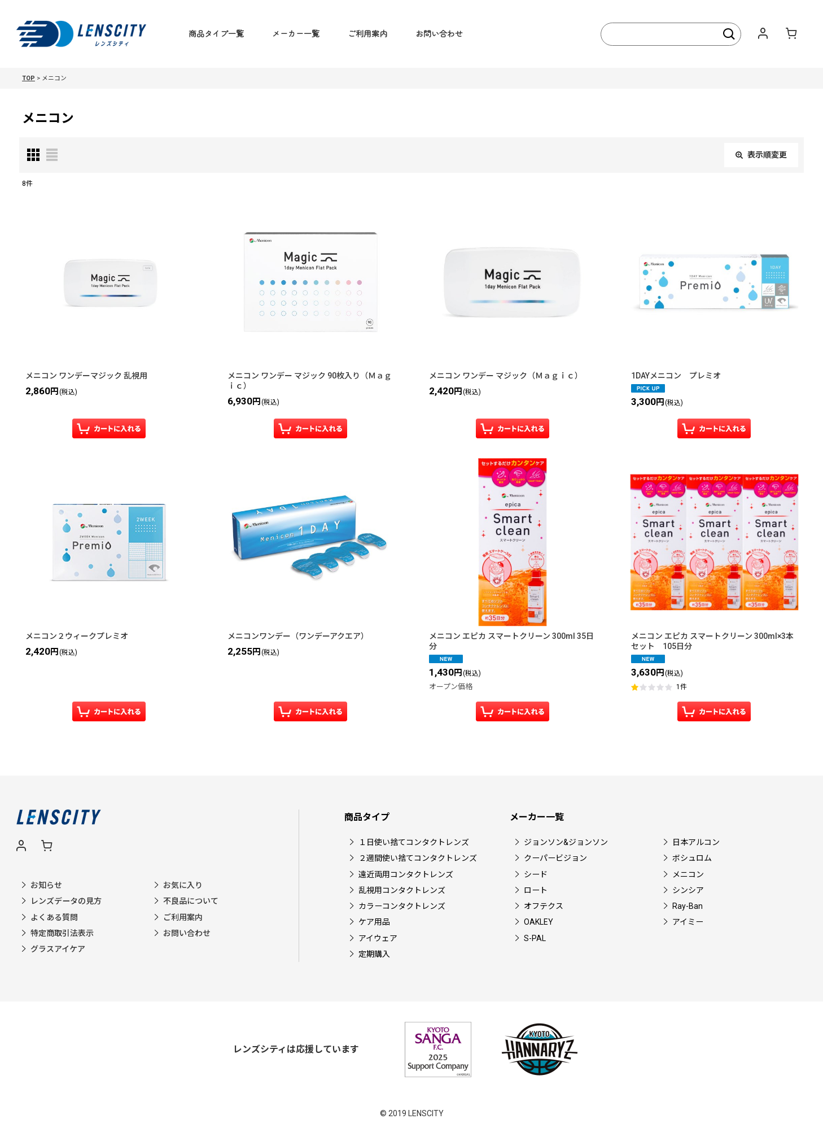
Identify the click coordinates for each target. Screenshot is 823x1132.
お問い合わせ (439, 33)
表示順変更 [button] (761, 154)
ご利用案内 (367, 33)
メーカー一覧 (295, 33)
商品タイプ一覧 (216, 33)
